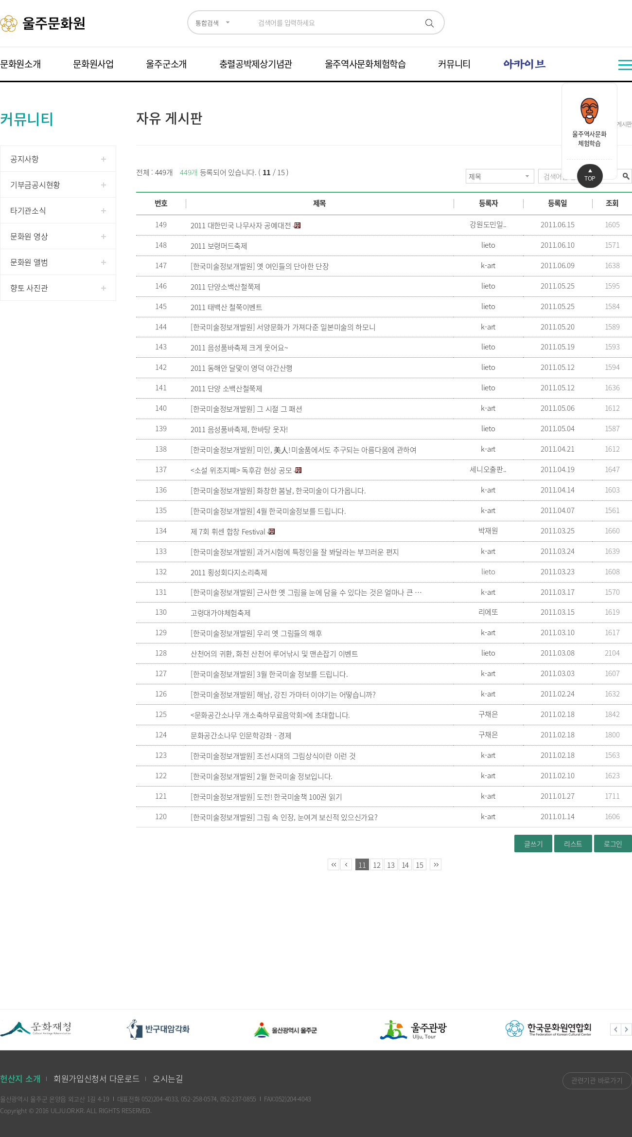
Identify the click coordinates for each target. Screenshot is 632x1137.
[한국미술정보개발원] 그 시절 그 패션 (246, 408)
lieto (488, 244)
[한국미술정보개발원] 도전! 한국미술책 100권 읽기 (266, 796)
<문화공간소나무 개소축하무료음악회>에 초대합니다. (270, 715)
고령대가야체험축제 (220, 612)
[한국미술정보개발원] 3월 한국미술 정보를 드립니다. (269, 674)
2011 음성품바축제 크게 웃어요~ (239, 347)
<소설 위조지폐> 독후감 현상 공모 (241, 470)
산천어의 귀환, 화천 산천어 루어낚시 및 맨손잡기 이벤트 (274, 653)
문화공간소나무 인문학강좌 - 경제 (241, 735)
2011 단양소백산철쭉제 (226, 286)
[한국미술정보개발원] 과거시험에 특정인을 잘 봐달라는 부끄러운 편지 (295, 552)
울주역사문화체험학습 (365, 64)
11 (362, 865)
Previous (615, 1030)
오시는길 (168, 1078)
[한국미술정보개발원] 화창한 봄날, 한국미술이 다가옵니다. (278, 490)
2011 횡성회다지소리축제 (229, 572)
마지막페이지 (435, 864)
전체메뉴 (625, 65)
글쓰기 (533, 843)
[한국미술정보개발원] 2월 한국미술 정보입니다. (262, 776)
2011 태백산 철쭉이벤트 (227, 307)
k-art (488, 265)
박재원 (488, 530)
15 (419, 865)
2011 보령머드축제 (219, 245)
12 (376, 865)
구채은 (488, 714)
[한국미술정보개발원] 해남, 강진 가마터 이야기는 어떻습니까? (283, 694)
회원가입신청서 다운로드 (96, 1078)
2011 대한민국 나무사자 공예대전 (241, 225)
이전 (346, 864)
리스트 (573, 843)
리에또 (488, 611)
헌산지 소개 (20, 1078)
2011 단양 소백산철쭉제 (227, 388)
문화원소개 (20, 64)
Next (626, 1030)
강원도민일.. (488, 224)
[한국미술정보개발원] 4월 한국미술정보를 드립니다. (268, 511)
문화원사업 (93, 64)
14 (405, 865)
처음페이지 (333, 864)
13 (390, 865)
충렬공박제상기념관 (255, 64)
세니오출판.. (488, 469)
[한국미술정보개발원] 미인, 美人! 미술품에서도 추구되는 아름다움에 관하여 (304, 449)
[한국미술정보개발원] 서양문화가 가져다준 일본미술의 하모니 (283, 327)
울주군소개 (166, 64)
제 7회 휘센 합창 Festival (228, 531)
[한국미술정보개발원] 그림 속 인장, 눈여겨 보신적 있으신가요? (284, 817)
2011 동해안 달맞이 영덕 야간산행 (242, 368)
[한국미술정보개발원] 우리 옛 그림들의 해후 (256, 633)
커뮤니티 (454, 64)
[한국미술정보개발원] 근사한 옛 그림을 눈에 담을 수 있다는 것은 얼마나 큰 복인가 (307, 592)
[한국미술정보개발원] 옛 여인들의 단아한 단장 (260, 266)
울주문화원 (44, 23)
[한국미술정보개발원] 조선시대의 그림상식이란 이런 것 (273, 756)
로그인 (613, 843)
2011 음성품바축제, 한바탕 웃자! (239, 429)
